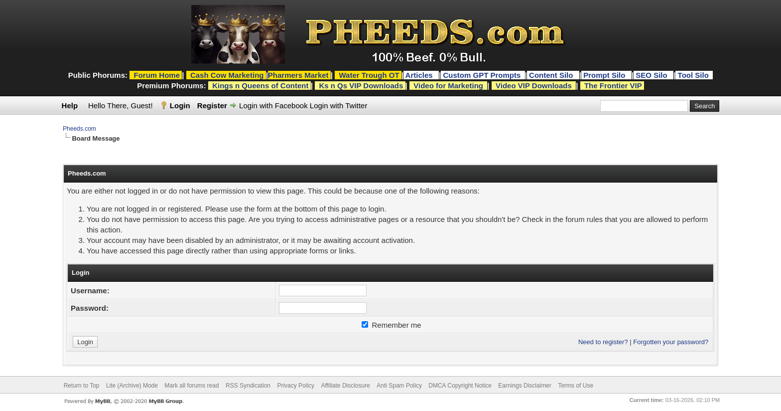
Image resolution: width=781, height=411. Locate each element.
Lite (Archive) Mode (132, 385)
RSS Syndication (248, 385)
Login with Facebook (273, 105)
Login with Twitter (339, 105)
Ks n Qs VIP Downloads (361, 85)
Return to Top (82, 385)
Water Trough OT (369, 75)
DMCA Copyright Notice (460, 385)
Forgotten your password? (670, 342)
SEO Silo (652, 75)
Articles (420, 75)
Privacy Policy (295, 385)
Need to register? (603, 342)
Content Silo (552, 75)
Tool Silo (694, 75)
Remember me (391, 325)
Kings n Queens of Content (260, 85)
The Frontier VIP (613, 85)
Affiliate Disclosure (345, 385)
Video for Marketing (448, 85)
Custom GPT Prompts (482, 75)
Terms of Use (575, 385)
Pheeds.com (79, 128)
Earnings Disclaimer (524, 385)
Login (180, 105)
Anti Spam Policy (399, 385)
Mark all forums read (191, 385)
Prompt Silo (605, 75)
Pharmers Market (298, 75)
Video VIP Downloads (534, 85)
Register (212, 105)
